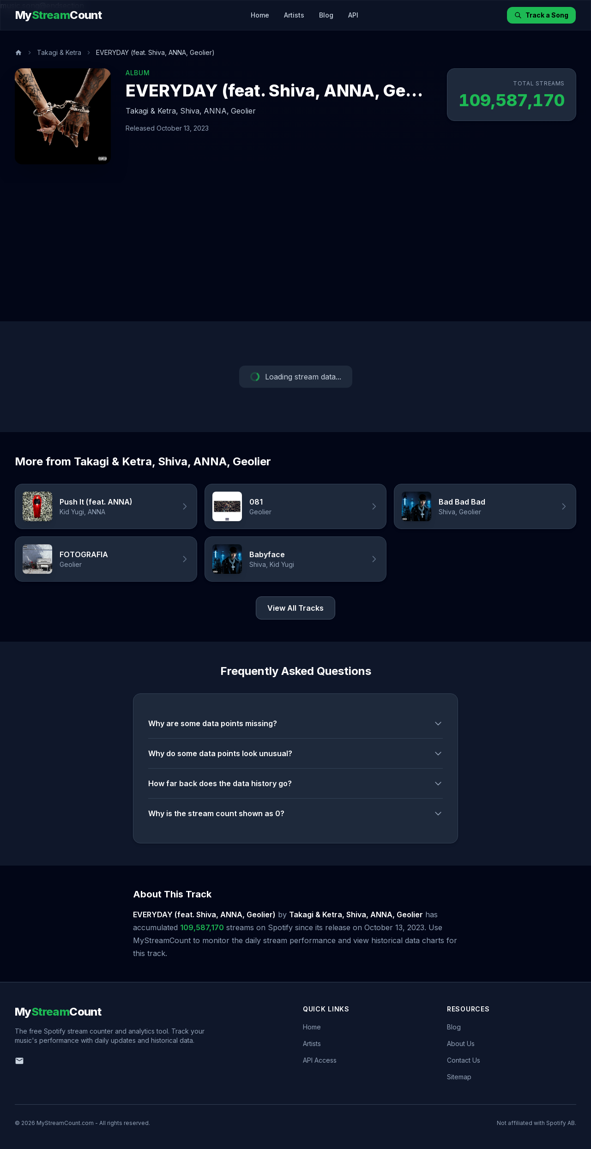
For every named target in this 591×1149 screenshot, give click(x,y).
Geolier (243, 110)
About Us (461, 1043)
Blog (326, 15)
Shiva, (191, 110)
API (353, 15)
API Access (320, 1060)
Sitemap (459, 1077)
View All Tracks (295, 608)
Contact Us (463, 1060)
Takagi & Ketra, (152, 110)
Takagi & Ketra (59, 52)
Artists (294, 15)
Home (260, 15)
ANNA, (216, 110)
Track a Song (541, 15)
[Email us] (19, 1060)
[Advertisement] (295, 252)
